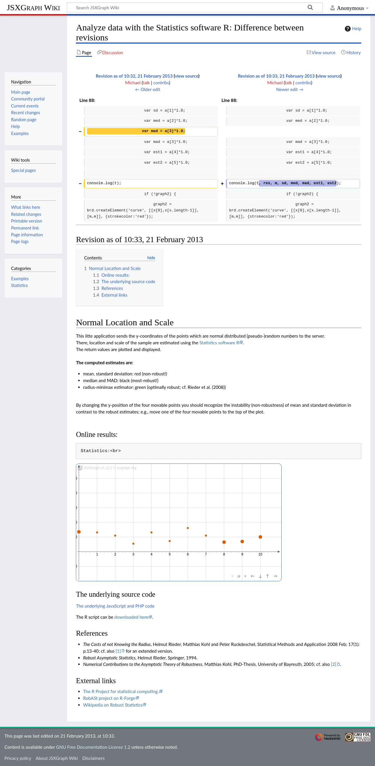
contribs (161, 82)
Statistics (19, 285)
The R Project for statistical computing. (121, 691)
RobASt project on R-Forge (109, 698)
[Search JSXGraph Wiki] (195, 7)
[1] (118, 651)
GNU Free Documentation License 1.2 (93, 747)
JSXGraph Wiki (33, 7)
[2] (333, 664)
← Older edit (147, 89)
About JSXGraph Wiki (57, 758)
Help (352, 29)
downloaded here (131, 617)
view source (186, 75)
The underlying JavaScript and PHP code (115, 605)
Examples (20, 278)
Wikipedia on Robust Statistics (112, 704)
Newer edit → (289, 89)
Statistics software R (219, 342)
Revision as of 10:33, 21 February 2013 (276, 75)
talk (146, 82)
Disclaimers (93, 758)
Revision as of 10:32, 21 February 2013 (134, 75)
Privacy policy (17, 758)
